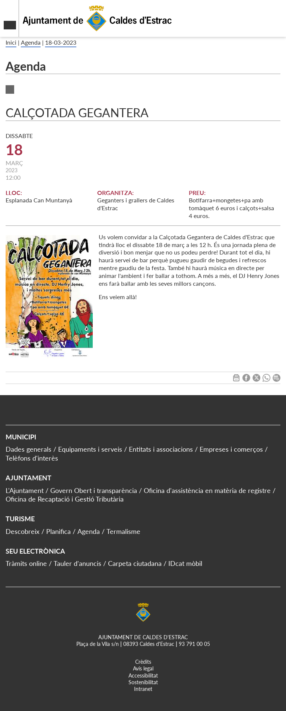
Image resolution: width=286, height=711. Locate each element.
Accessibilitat (143, 675)
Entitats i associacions (161, 449)
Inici (11, 42)
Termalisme (123, 531)
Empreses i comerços (231, 449)
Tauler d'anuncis (77, 563)
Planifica (58, 531)
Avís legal (143, 668)
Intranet (143, 689)
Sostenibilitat (143, 682)
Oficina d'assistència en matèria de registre (207, 490)
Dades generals (28, 449)
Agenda (31, 42)
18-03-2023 (60, 42)
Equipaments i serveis (90, 449)
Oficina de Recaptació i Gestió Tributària (65, 499)
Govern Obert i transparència (93, 490)
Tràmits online (26, 563)
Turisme (20, 519)
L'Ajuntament (25, 490)
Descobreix (22, 531)
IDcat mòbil (185, 563)
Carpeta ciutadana (135, 563)
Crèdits (143, 662)
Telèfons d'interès (32, 458)
